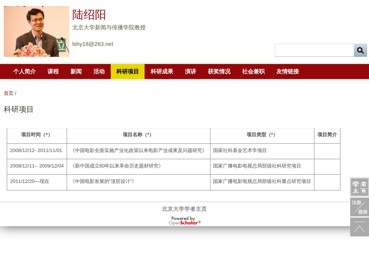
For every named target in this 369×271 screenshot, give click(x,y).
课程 (53, 71)
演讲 (190, 71)
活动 (99, 71)
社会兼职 (253, 71)
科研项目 (127, 71)
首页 (9, 93)
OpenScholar (185, 221)
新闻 (76, 71)
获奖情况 (219, 71)
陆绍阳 (89, 14)
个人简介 (24, 71)
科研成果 (162, 71)
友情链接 (287, 71)
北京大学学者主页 (184, 209)
